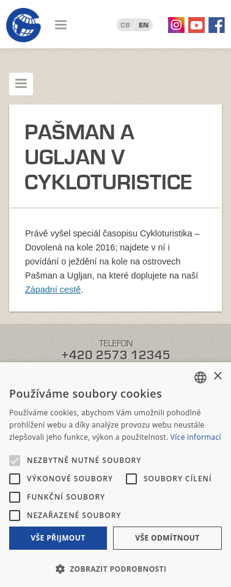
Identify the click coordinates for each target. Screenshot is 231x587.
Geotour (24, 25)
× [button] (217, 376)
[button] (115, 568)
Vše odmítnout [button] (167, 538)
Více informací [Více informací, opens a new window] (195, 437)
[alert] (115, 474)
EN (143, 25)
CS (125, 25)
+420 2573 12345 (115, 355)
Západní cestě (53, 289)
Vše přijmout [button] (58, 538)
